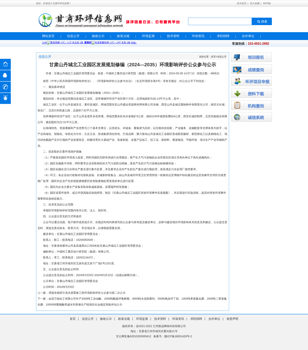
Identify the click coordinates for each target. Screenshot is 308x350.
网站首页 (48, 36)
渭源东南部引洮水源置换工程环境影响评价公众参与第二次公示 (87, 292)
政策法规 (123, 36)
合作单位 (248, 36)
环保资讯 (198, 36)
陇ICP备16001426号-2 (178, 336)
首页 (213, 56)
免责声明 (232, 318)
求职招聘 (223, 36)
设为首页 (241, 3)
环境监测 (148, 36)
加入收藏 (254, 3)
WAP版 (267, 3)
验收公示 (98, 36)
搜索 (262, 21)
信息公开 (73, 36)
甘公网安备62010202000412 (133, 336)
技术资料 (173, 36)
